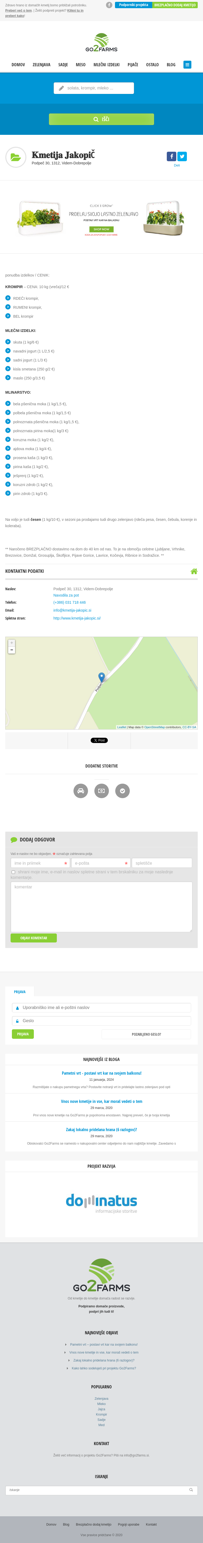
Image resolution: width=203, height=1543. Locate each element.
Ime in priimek (41, 863)
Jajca (101, 1409)
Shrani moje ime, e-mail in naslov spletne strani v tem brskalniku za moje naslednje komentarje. (92, 875)
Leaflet (121, 727)
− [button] (11, 650)
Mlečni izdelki (107, 65)
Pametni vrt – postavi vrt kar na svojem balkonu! (103, 1344)
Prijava (19, 991)
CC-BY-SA (189, 727)
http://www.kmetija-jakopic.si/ (77, 618)
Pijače (133, 65)
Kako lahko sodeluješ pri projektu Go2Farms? (104, 1368)
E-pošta (101, 863)
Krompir (101, 1414)
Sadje (63, 65)
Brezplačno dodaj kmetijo (175, 4)
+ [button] (11, 643)
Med (101, 1425)
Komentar (23, 887)
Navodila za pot (66, 595)
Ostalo (152, 65)
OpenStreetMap (154, 727)
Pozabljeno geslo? (146, 1034)
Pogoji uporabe (128, 1524)
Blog (171, 65)
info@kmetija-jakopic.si (72, 610)
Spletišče (144, 863)
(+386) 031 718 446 (69, 602)
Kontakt (151, 1524)
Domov (18, 65)
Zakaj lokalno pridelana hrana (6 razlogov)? (104, 1360)
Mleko (101, 1404)
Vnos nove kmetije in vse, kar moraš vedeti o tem (103, 1352)
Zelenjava (41, 65)
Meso (81, 65)
